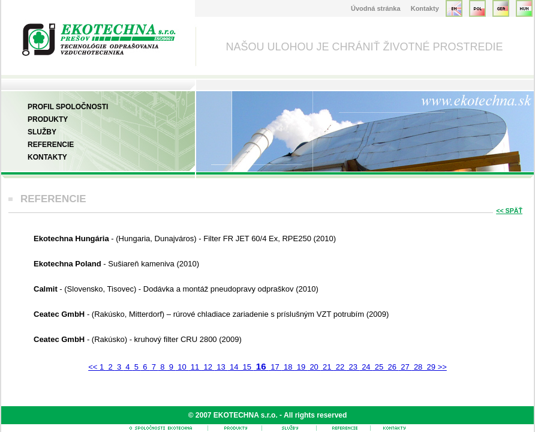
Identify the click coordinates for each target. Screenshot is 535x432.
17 (275, 366)
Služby (42, 132)
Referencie (51, 144)
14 (234, 366)
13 (221, 366)
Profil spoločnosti (68, 107)
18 (287, 366)
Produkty (48, 119)
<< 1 (97, 366)
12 (208, 366)
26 (392, 366)
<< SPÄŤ (509, 210)
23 (353, 366)
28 (418, 366)
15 (247, 366)
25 (379, 366)
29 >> (436, 366)
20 (314, 366)
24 (366, 366)
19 (301, 366)
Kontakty (425, 8)
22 (340, 366)
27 (405, 366)
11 (195, 366)
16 (261, 366)
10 (182, 366)
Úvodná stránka (376, 8)
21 (326, 366)
